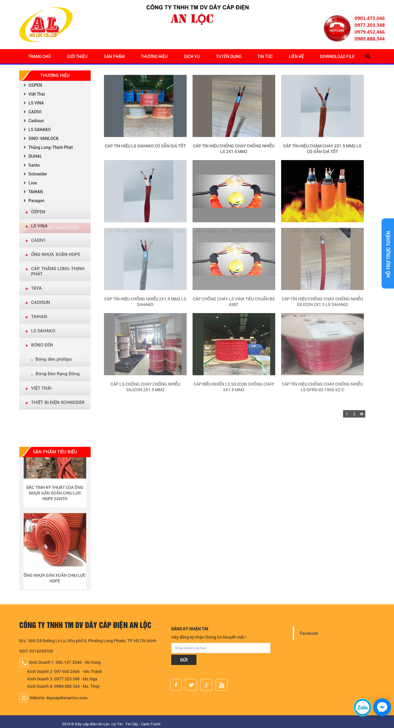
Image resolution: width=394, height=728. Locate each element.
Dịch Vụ (192, 56)
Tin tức (265, 56)
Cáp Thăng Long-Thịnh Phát (58, 186)
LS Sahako (43, 245)
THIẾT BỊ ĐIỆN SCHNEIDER (58, 317)
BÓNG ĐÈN (42, 259)
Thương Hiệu (154, 56)
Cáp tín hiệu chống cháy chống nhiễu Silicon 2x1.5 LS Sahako (322, 266)
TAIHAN (39, 231)
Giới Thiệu (77, 56)
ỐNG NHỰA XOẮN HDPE (55, 169)
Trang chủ (39, 56)
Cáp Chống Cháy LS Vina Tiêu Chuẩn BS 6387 (234, 266)
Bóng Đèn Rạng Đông (55, 288)
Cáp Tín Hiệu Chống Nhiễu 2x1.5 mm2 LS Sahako (145, 266)
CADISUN (40, 217)
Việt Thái (33, 94)
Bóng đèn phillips (51, 274)
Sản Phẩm (114, 56)
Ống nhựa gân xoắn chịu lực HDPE (55, 579)
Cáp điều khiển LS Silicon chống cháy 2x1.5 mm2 (233, 351)
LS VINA (33, 103)
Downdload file (337, 56)
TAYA (36, 203)
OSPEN (32, 85)
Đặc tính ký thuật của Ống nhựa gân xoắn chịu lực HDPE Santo (55, 494)
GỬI (184, 661)
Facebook (309, 635)
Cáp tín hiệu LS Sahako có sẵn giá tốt (145, 146)
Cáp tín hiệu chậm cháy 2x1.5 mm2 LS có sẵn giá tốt (322, 148)
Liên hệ (296, 56)
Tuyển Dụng (228, 56)
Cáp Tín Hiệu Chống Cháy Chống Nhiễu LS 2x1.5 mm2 (233, 148)
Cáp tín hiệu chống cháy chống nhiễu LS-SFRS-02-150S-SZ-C (322, 351)
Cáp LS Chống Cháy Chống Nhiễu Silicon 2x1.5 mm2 (145, 351)
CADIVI (31, 111)
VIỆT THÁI (41, 303)
